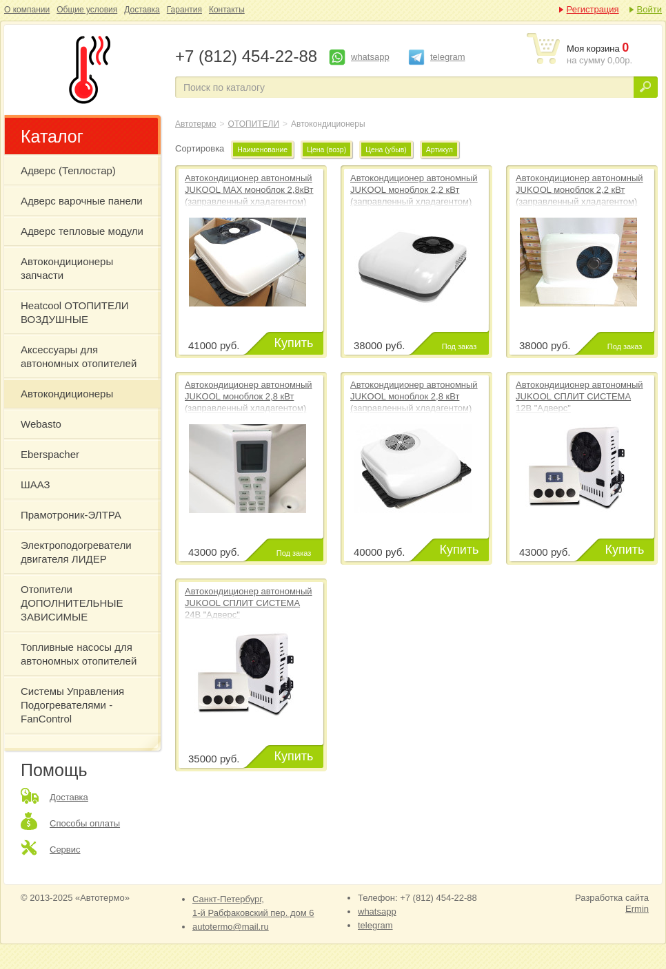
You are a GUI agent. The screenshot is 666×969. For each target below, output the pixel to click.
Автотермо (195, 124)
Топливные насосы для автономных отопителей (79, 654)
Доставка (142, 9)
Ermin (637, 909)
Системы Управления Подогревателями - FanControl (72, 705)
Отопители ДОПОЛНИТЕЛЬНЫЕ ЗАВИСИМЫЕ (72, 603)
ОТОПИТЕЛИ (254, 124)
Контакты (227, 9)
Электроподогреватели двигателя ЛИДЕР (76, 552)
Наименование (262, 149)
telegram (447, 57)
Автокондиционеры (86, 69)
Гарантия (184, 9)
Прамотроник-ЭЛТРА (71, 515)
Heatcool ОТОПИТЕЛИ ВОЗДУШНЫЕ (75, 312)
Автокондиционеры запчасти (67, 268)
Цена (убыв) (386, 149)
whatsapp (370, 57)
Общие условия (87, 9)
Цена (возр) (326, 149)
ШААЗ (35, 484)
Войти (649, 9)
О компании (27, 9)
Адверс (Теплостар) (68, 170)
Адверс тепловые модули (82, 231)
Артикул (439, 149)
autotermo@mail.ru (230, 926)
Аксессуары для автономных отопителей (79, 356)
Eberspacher (50, 454)
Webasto (41, 424)
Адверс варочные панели (82, 201)
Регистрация (593, 9)
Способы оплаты (85, 823)
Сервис (65, 849)
